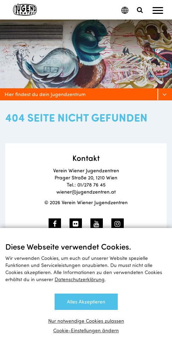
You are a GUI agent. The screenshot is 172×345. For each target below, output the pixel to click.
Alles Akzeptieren (86, 301)
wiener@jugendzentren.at (86, 191)
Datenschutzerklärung (80, 279)
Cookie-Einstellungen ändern (86, 330)
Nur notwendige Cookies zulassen (86, 320)
